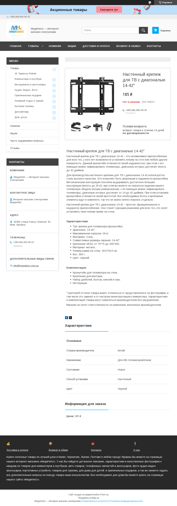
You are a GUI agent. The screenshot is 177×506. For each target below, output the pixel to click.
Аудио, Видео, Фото (26, 90)
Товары (33, 46)
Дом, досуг (21, 117)
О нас (14, 55)
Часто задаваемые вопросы (27, 140)
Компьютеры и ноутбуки (28, 79)
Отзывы (15, 148)
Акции (72, 46)
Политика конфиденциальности (126, 501)
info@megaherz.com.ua (26, 265)
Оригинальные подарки (28, 95)
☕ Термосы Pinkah (25, 73)
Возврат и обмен (128, 46)
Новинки (55, 46)
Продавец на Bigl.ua (88, 498)
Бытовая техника (24, 106)
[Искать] (143, 30)
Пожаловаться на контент (95, 501)
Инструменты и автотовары (30, 84)
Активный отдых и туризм (29, 100)
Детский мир (22, 111)
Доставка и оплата (96, 46)
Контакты (154, 46)
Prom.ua (104, 494)
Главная (15, 46)
